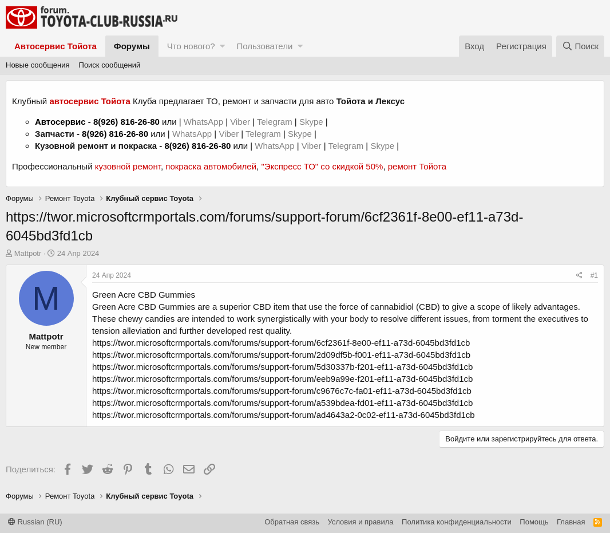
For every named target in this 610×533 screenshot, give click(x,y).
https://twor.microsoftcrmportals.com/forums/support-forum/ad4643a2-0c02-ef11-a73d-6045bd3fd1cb (283, 415)
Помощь (534, 522)
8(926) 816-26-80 (126, 122)
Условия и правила (361, 522)
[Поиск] (580, 46)
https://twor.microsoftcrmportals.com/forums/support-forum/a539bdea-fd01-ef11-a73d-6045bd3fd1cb (282, 403)
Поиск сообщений (110, 65)
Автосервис (60, 122)
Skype (312, 122)
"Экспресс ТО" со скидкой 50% (322, 166)
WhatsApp (204, 122)
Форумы (132, 46)
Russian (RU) (35, 522)
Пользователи (264, 46)
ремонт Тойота (417, 166)
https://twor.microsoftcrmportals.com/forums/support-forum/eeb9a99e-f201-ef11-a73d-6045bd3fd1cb (282, 379)
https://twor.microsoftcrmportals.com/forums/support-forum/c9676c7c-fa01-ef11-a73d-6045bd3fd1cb (282, 391)
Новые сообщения (38, 65)
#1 (594, 275)
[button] (222, 46)
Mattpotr (28, 253)
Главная (571, 522)
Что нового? (191, 46)
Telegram (276, 122)
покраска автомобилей (210, 166)
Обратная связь (291, 522)
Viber (240, 122)
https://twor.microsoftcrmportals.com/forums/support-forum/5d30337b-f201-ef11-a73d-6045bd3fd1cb (282, 367)
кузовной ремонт (128, 166)
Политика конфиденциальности (457, 522)
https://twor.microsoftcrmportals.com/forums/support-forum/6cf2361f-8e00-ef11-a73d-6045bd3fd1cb (281, 343)
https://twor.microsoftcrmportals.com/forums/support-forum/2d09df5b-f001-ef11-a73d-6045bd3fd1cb (281, 355)
